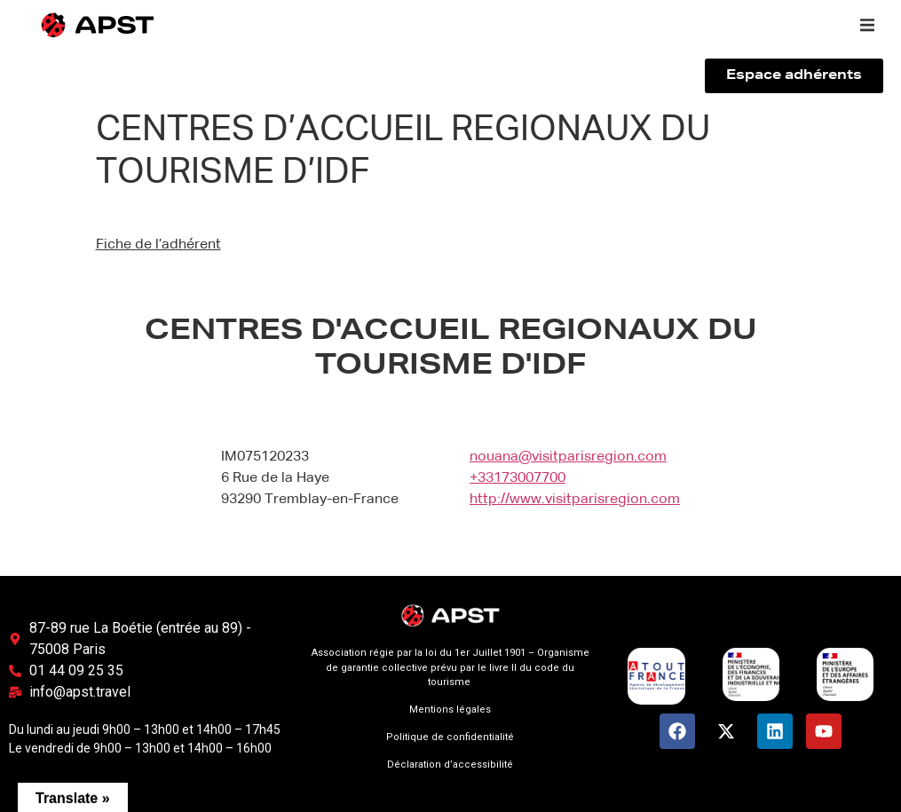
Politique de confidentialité (450, 737)
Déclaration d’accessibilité (450, 764)
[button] (867, 25)
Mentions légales (450, 709)
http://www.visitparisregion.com (575, 500)
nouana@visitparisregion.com (568, 457)
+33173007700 (517, 478)
